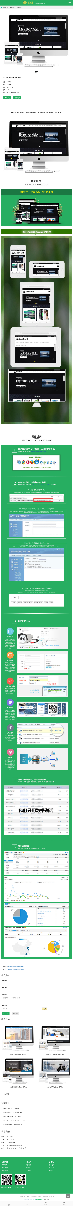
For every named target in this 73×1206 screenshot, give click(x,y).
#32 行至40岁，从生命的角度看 (12, 1116)
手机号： (4, 988)
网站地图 (46, 1199)
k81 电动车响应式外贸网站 (55, 1087)
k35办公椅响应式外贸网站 (16, 969)
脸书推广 (28, 1167)
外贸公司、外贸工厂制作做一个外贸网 (14, 1120)
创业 (64, 1203)
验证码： (4, 1005)
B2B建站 (5, 1165)
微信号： (4, 980)
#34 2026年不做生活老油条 (11, 1108)
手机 (27, 1203)
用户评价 (51, 1167)
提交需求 (17, 98)
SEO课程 (28, 1170)
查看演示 (7, 98)
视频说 (51, 1170)
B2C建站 (5, 1167)
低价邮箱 (5, 1170)
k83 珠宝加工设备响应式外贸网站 (55, 1054)
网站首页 (12, 7)
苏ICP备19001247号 (30, 1199)
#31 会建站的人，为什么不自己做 (13, 1124)
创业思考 (51, 1165)
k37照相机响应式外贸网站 (16, 966)
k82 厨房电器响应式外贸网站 (18, 1087)
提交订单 (5, 1013)
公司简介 (51, 1162)
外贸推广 (28, 1162)
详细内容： (5, 995)
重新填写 (15, 1013)
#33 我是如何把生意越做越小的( (12, 1112)
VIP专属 (19, 7)
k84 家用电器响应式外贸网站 (18, 1054)
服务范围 (5, 1162)
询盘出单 (28, 1165)
